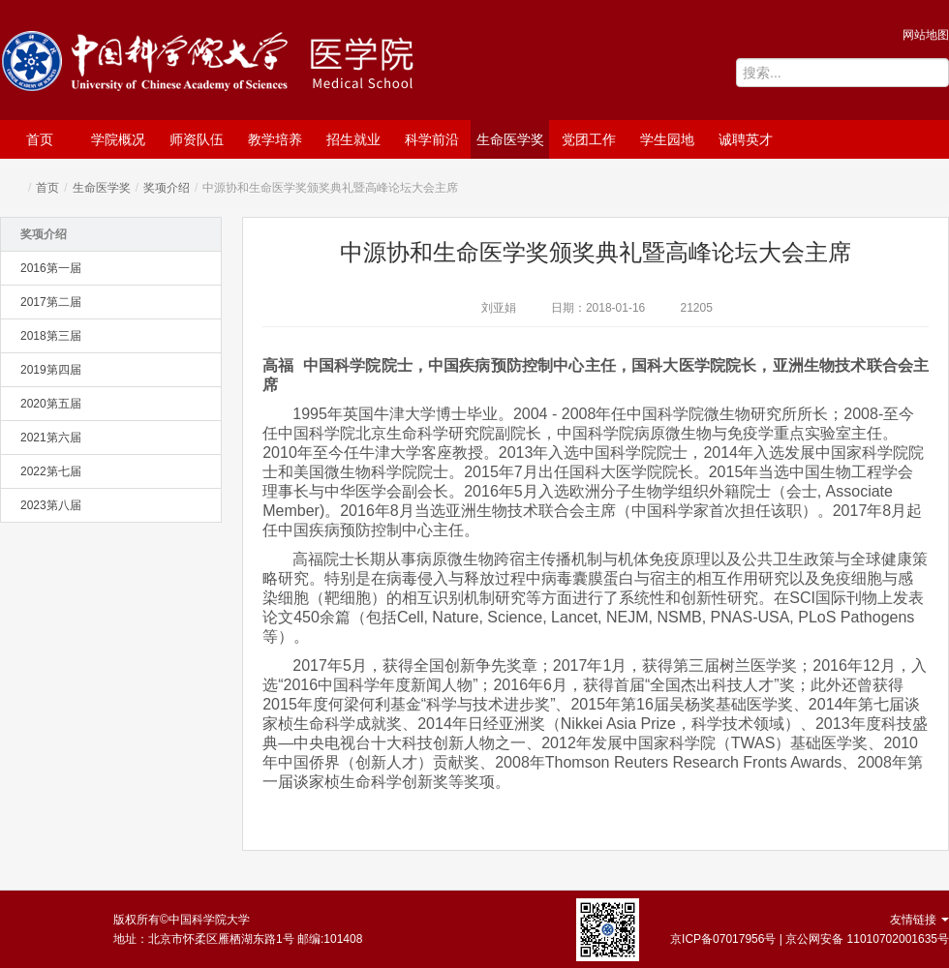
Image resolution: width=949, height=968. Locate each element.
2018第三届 (50, 336)
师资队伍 (196, 139)
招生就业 (353, 139)
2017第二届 (50, 302)
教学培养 (275, 139)
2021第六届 (50, 437)
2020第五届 (50, 403)
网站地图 (926, 35)
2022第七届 (50, 471)
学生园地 (667, 139)
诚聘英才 (746, 139)
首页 (39, 139)
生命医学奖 (510, 139)
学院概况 (118, 139)
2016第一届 (50, 268)
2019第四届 (50, 370)
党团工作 (589, 139)
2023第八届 (50, 505)
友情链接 (919, 919)
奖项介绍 (166, 188)
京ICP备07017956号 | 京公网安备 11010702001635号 (809, 939)
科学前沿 (432, 139)
